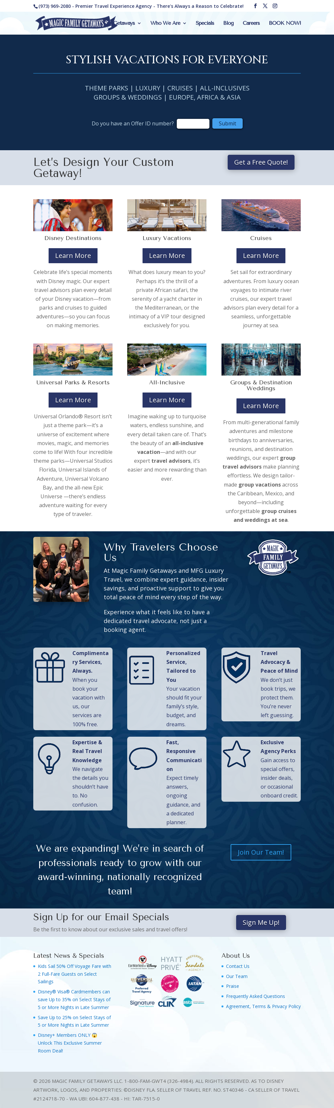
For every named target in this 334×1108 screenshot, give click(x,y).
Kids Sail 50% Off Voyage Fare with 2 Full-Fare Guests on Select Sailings (74, 974)
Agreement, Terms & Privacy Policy (263, 1006)
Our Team (237, 976)
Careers (251, 23)
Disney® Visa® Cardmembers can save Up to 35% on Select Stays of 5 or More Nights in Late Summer (74, 999)
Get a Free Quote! (261, 162)
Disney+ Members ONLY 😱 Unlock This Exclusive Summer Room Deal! (70, 1043)
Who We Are (165, 23)
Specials (205, 23)
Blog (228, 23)
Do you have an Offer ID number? (133, 123)
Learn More (73, 255)
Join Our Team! (261, 852)
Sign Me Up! (261, 922)
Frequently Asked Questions (255, 996)
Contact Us (238, 966)
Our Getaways (119, 23)
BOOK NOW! (285, 23)
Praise (232, 986)
